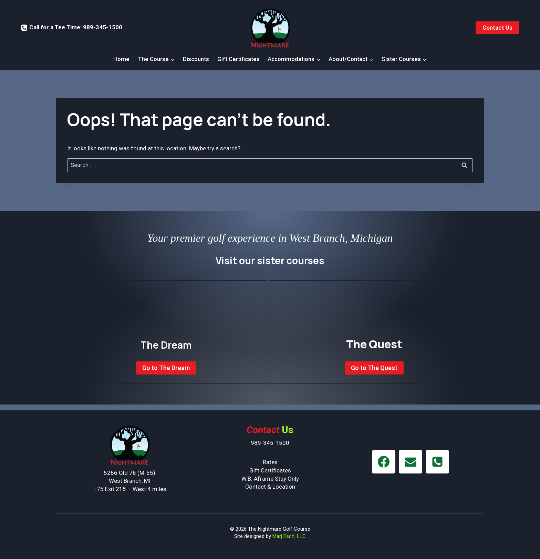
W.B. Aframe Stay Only (270, 478)
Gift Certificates (238, 59)
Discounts (196, 59)
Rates (270, 462)
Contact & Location (270, 486)
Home (121, 59)
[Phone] (437, 461)
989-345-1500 (270, 442)
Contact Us (497, 27)
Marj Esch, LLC (289, 536)
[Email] (410, 461)
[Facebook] (383, 461)
